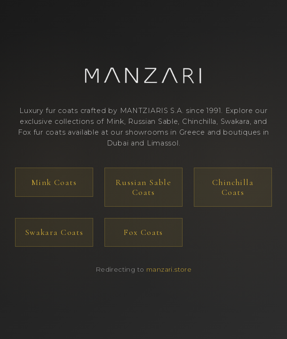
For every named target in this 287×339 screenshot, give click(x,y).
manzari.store (168, 269)
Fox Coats (143, 232)
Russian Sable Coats (143, 187)
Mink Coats (54, 182)
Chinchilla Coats (233, 187)
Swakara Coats (54, 232)
